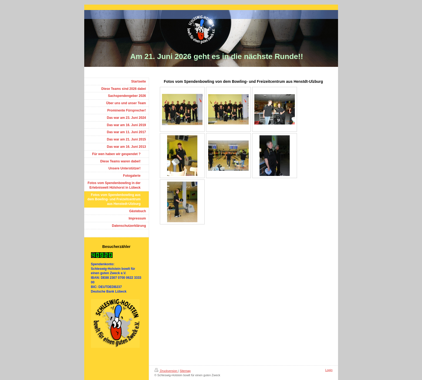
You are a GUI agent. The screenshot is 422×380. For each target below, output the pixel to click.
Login (329, 370)
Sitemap (185, 370)
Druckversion (166, 370)
